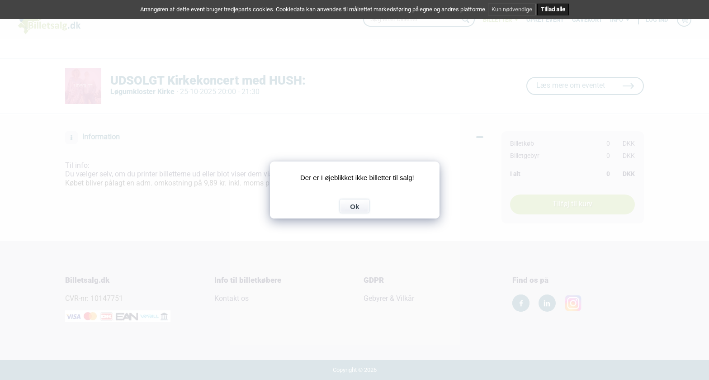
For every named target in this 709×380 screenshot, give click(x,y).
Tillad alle (553, 9)
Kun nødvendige (512, 9)
